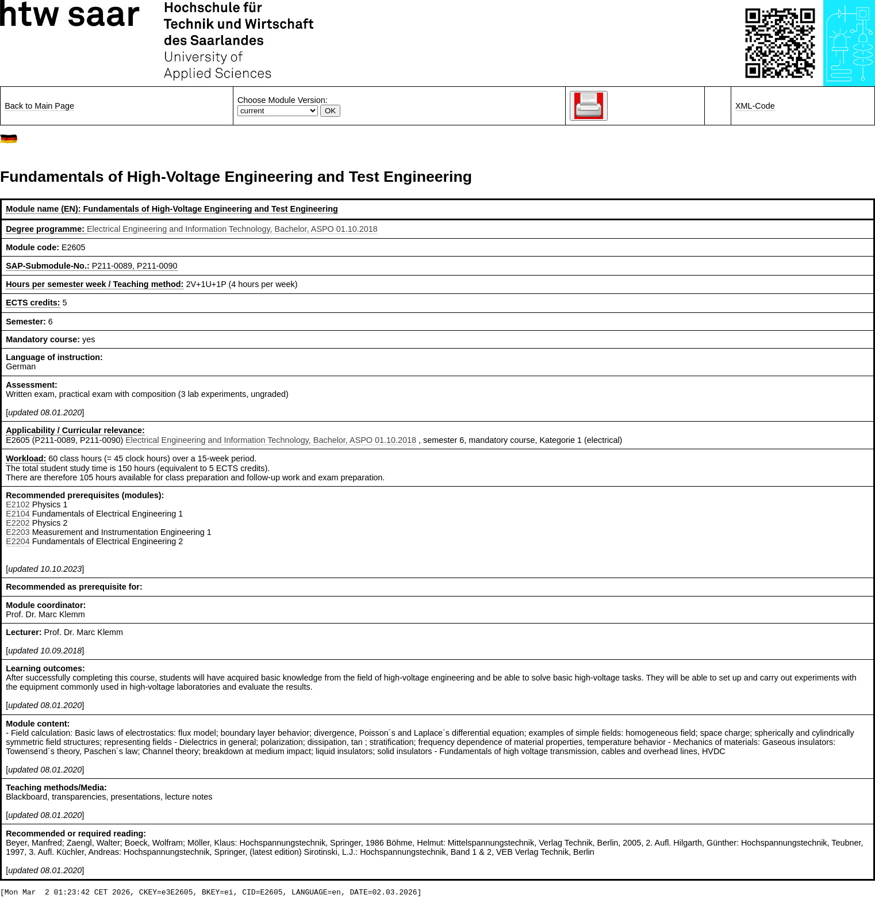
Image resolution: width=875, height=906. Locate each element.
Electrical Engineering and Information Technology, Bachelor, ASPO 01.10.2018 (232, 229)
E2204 (18, 541)
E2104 (18, 513)
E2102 (18, 504)
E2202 (18, 522)
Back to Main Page (39, 105)
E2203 (18, 532)
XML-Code (755, 105)
